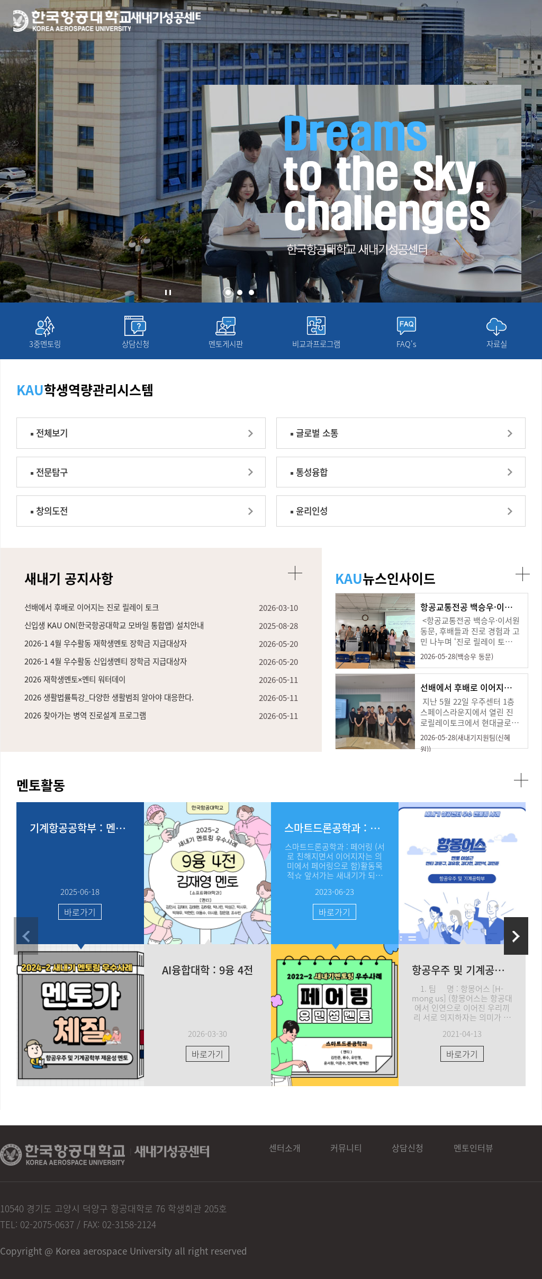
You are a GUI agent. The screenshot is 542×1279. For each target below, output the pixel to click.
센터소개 (292, 1153)
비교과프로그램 (316, 348)
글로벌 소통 (322, 441)
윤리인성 (316, 525)
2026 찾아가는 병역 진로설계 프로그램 (88, 734)
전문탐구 (56, 483)
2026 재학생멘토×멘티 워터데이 (78, 697)
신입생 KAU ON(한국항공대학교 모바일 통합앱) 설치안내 (120, 641)
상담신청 (135, 348)
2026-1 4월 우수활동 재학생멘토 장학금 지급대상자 (110, 660)
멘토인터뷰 (503, 1153)
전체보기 (56, 441)
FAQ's (406, 348)
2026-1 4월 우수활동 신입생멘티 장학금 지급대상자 (110, 679)
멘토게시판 (225, 348)
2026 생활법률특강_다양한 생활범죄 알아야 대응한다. (114, 716)
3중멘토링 (45, 348)
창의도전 (56, 525)
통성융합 (316, 483)
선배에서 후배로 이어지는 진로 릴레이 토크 (96, 623)
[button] (228, 292)
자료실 (496, 348)
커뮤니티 (361, 1153)
